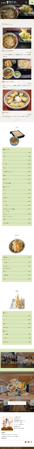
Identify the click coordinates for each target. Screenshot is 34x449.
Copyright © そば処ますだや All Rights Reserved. (11, 447)
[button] (32, 2)
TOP (2, 14)
